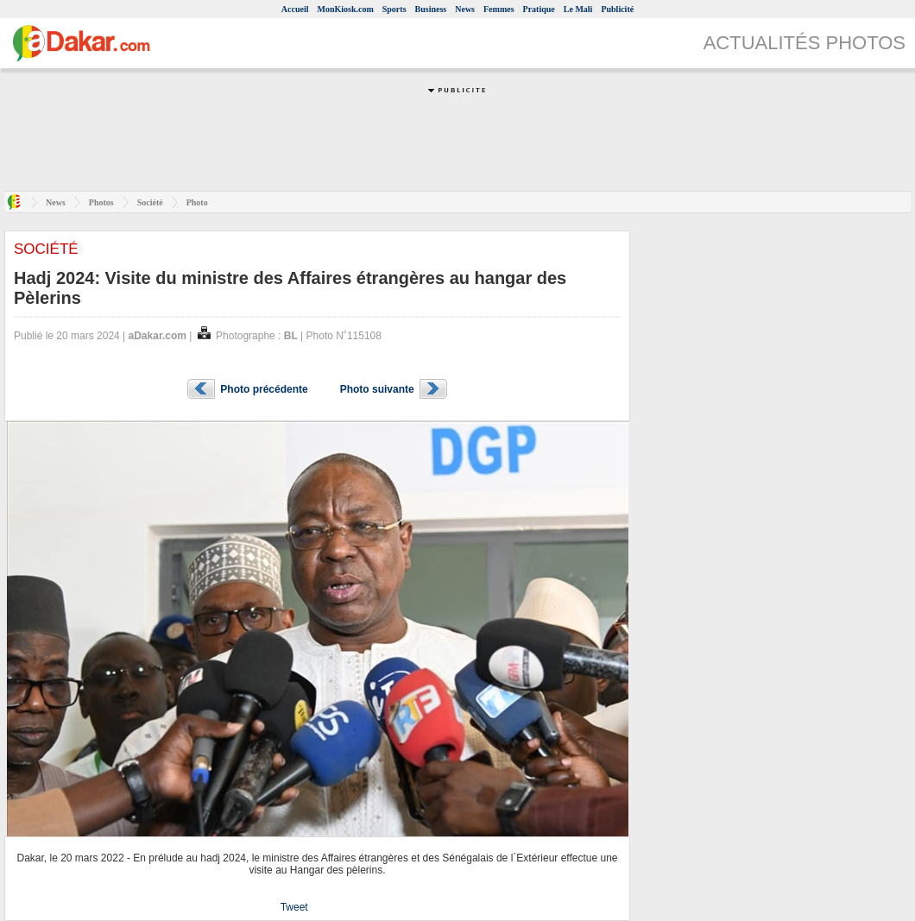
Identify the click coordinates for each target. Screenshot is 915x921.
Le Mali (578, 9)
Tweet (294, 907)
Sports (394, 9)
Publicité (617, 9)
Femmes (498, 9)
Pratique (539, 9)
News (465, 9)
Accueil (295, 9)
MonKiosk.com (345, 9)
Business (431, 9)
